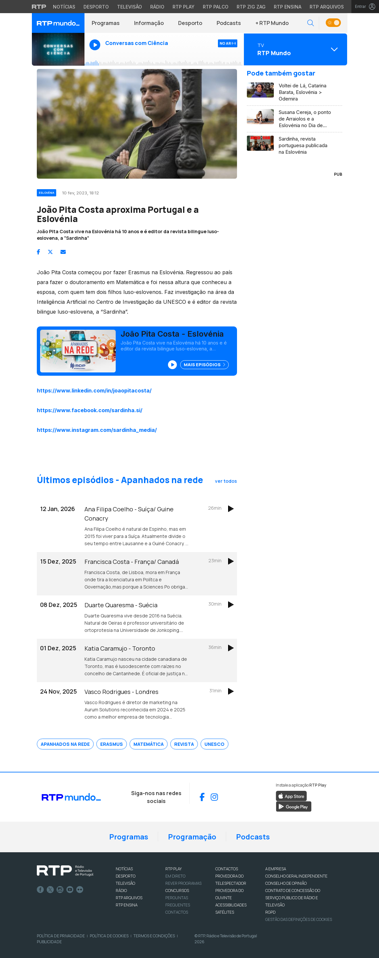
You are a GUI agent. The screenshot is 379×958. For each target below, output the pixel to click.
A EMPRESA (275, 869)
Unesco (214, 744)
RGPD (270, 912)
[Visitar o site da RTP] (39, 6)
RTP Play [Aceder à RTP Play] (184, 7)
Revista (184, 744)
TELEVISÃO (125, 883)
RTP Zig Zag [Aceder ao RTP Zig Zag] (251, 7)
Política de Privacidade (61, 936)
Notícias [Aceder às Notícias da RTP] (64, 7)
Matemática (148, 744)
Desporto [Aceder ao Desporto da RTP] (96, 7)
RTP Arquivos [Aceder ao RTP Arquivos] (327, 7)
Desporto (190, 23)
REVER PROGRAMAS (183, 883)
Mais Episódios (204, 365)
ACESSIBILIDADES (231, 905)
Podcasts (229, 23)
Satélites (224, 912)
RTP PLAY (173, 869)
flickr (79, 889)
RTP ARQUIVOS (129, 898)
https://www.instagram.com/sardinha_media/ (97, 430)
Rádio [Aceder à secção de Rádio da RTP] (157, 7)
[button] (310, 23)
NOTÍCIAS (124, 869)
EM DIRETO (175, 876)
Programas (106, 23)
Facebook (40, 889)
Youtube (70, 889)
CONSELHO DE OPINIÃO (286, 883)
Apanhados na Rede (65, 744)
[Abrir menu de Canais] (294, 49)
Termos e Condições (154, 936)
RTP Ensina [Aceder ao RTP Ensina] (287, 7)
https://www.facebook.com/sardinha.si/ (89, 410)
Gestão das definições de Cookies (298, 919)
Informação (149, 23)
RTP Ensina (126, 905)
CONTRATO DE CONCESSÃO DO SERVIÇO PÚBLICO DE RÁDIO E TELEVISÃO (292, 898)
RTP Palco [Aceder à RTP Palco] (215, 7)
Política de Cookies (109, 936)
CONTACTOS (226, 869)
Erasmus (111, 744)
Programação (192, 837)
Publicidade (49, 942)
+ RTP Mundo (272, 23)
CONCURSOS (177, 890)
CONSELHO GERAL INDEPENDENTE (296, 876)
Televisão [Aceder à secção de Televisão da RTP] (129, 7)
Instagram (60, 889)
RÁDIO (121, 890)
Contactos (176, 912)
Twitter (50, 889)
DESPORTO (125, 876)
